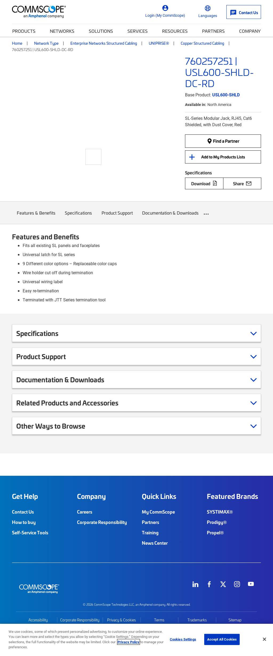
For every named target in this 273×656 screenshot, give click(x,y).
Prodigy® (217, 522)
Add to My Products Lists (223, 156)
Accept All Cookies (222, 639)
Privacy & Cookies (121, 619)
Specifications (78, 217)
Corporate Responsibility (102, 522)
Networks (62, 31)
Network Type (46, 43)
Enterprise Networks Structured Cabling (103, 43)
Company (250, 31)
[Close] (264, 639)
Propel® (215, 532)
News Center (155, 543)
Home (17, 43)
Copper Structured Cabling (202, 43)
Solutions (101, 31)
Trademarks (197, 619)
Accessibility (38, 619)
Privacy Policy (128, 641)
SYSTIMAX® (220, 511)
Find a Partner (223, 141)
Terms (159, 619)
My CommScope (158, 511)
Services (137, 31)
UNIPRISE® (159, 43)
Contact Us (23, 511)
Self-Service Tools (30, 532)
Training (150, 532)
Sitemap (235, 619)
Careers (84, 511)
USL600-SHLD (226, 94)
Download (204, 183)
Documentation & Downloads (171, 217)
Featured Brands (232, 496)
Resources (175, 31)
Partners (213, 31)
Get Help (25, 496)
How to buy (24, 522)
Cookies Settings (183, 639)
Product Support (117, 217)
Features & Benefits (36, 217)
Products (23, 31)
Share (242, 183)
